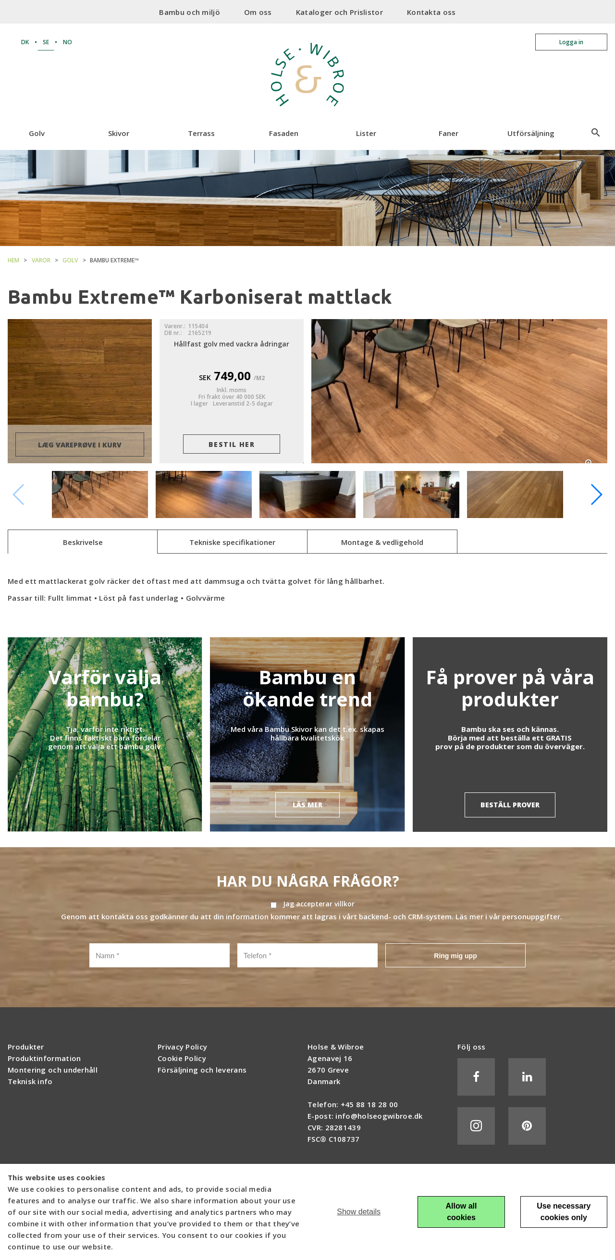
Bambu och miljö (189, 12)
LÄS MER (307, 804)
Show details (359, 1212)
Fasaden (283, 133)
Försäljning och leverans (202, 1070)
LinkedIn (527, 1077)
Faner (448, 133)
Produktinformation (44, 1058)
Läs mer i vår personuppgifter (507, 916)
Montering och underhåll (53, 1070)
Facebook (476, 1077)
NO (67, 42)
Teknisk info (30, 1081)
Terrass (201, 133)
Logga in (571, 42)
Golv (37, 133)
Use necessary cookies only (563, 1212)
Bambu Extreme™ (114, 260)
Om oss (258, 12)
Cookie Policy (182, 1058)
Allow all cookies (461, 1212)
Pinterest (527, 1126)
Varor (41, 260)
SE (46, 42)
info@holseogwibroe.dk (378, 1116)
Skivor (118, 133)
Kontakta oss (431, 12)
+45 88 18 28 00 (369, 1104)
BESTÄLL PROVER (510, 804)
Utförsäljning (530, 133)
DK (25, 42)
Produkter (26, 1046)
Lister (366, 133)
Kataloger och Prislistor (339, 12)
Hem (13, 260)
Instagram (476, 1126)
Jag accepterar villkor (319, 904)
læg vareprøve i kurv (80, 444)
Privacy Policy (182, 1046)
